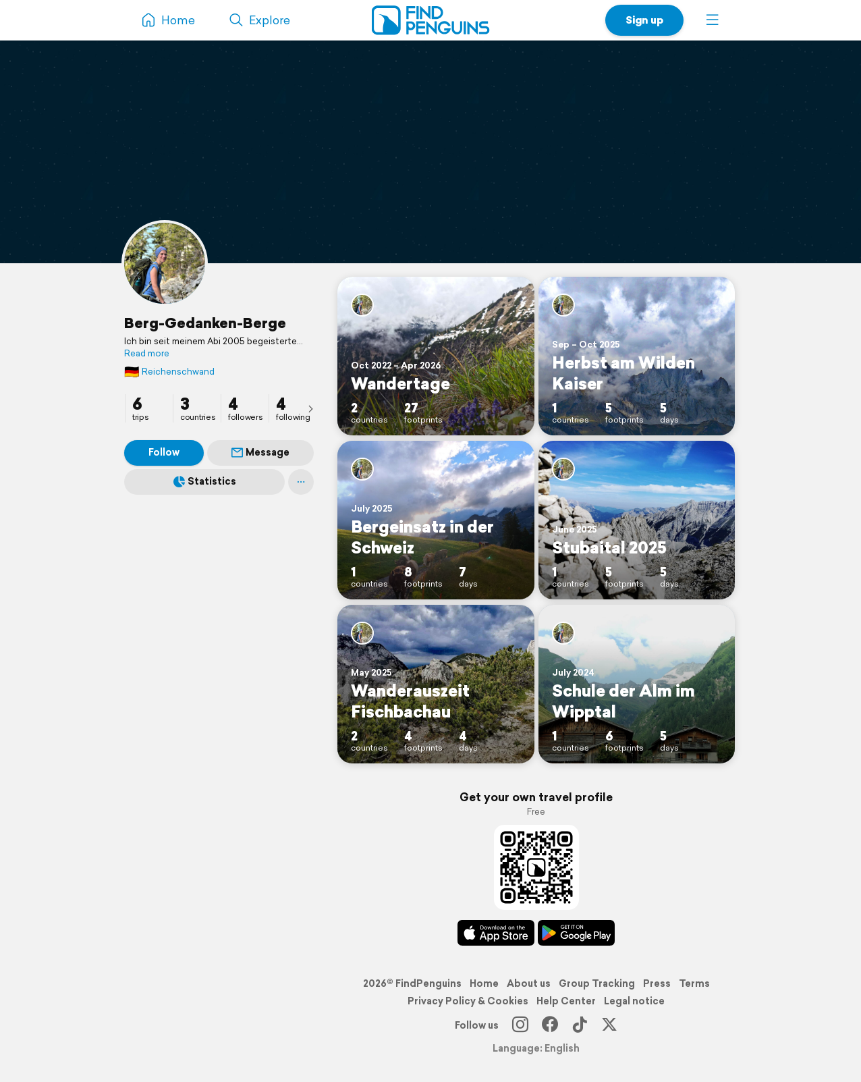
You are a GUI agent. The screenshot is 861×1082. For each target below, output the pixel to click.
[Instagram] (520, 1025)
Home (484, 983)
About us (529, 983)
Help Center (566, 1001)
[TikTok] (580, 1025)
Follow (163, 452)
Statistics (204, 481)
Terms (694, 983)
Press (657, 983)
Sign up (644, 20)
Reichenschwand (169, 371)
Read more (146, 354)
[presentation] (310, 408)
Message (260, 452)
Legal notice (634, 1001)
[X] (609, 1025)
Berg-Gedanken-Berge (205, 323)
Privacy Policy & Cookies (468, 1001)
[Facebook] (550, 1025)
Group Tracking (597, 983)
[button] (712, 20)
